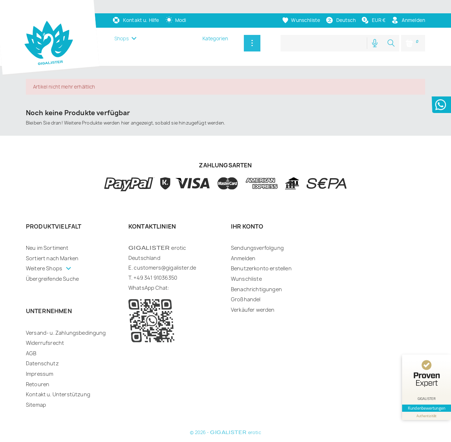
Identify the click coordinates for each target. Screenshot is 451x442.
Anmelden (243, 258)
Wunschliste (246, 278)
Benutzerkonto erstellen (261, 268)
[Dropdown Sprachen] (340, 20)
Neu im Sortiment (47, 247)
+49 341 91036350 (155, 277)
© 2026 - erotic (225, 432)
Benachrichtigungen (256, 289)
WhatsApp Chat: (148, 287)
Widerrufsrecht (45, 342)
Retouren (37, 384)
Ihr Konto (247, 226)
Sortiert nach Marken (52, 258)
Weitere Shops (44, 268)
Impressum (39, 373)
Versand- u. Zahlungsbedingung (66, 332)
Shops (121, 38)
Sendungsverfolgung (257, 247)
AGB (31, 353)
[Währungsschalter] (373, 20)
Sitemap (36, 404)
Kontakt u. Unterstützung (58, 394)
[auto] (176, 20)
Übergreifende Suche (52, 278)
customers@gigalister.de (165, 267)
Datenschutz (42, 363)
